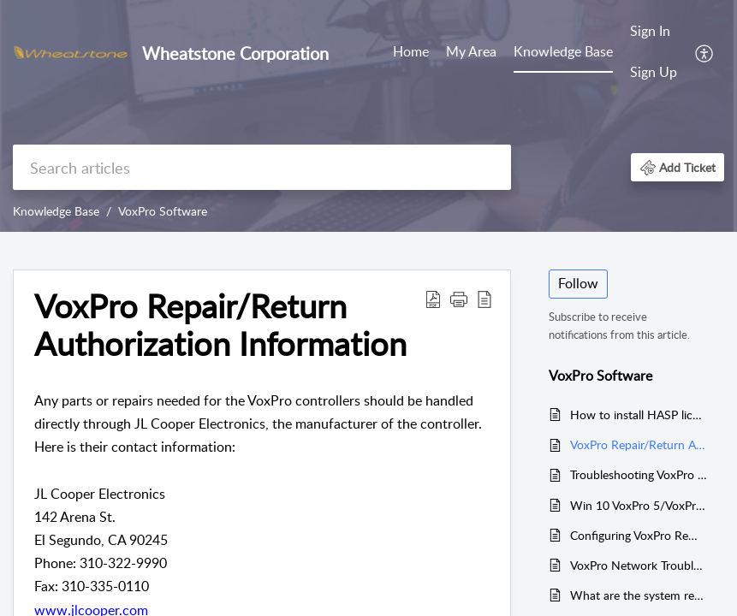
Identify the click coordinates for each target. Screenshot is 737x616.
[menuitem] (411, 53)
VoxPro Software (162, 211)
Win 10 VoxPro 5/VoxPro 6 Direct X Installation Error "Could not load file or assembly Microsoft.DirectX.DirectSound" (638, 505)
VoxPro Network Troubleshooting (638, 565)
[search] (262, 167)
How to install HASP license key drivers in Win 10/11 (638, 414)
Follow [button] (578, 283)
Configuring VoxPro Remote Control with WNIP (638, 535)
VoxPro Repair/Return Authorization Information (638, 444)
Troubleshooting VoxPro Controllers (638, 474)
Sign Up (653, 71)
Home (411, 51)
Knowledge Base (563, 51)
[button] (705, 52)
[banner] (368, 116)
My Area (471, 51)
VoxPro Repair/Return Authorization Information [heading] (220, 325)
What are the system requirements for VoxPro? (638, 595)
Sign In (650, 30)
